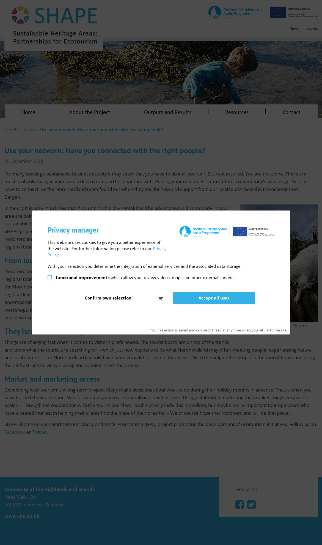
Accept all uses (214, 298)
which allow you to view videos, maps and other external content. (145, 277)
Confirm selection (108, 298)
